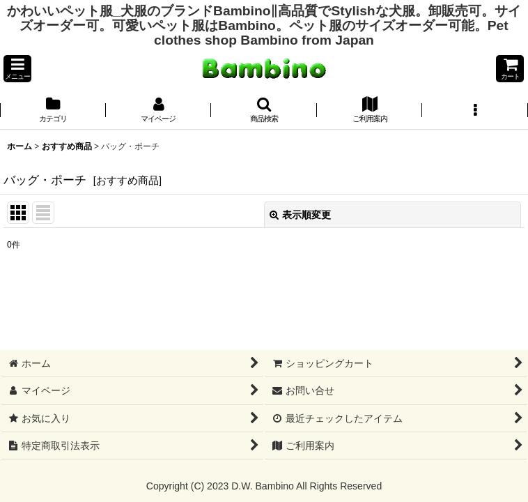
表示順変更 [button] (300, 214)
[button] (17, 68)
